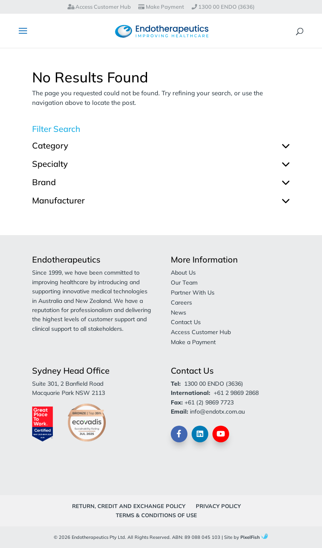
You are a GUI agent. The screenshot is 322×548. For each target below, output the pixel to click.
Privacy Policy (218, 506)
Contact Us (186, 322)
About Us (183, 272)
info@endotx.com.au (217, 411)
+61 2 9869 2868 (236, 393)
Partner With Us (193, 292)
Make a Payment (193, 342)
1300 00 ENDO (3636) (223, 7)
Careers (181, 302)
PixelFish (254, 537)
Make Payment (161, 7)
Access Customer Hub (99, 7)
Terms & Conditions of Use (156, 515)
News (178, 312)
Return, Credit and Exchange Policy (128, 506)
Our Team (184, 282)
